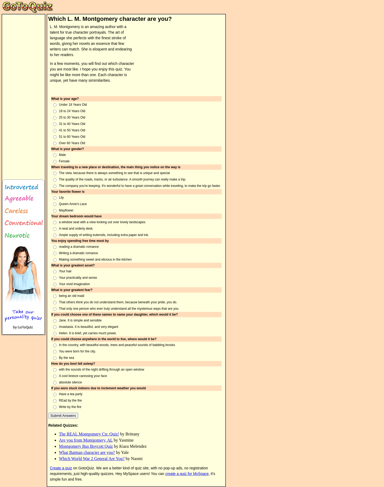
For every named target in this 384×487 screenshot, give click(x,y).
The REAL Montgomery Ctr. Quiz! (89, 434)
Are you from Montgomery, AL (86, 440)
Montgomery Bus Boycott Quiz (86, 446)
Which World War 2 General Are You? (92, 458)
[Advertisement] (183, 58)
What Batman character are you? (87, 452)
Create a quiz (61, 468)
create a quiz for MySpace (187, 474)
